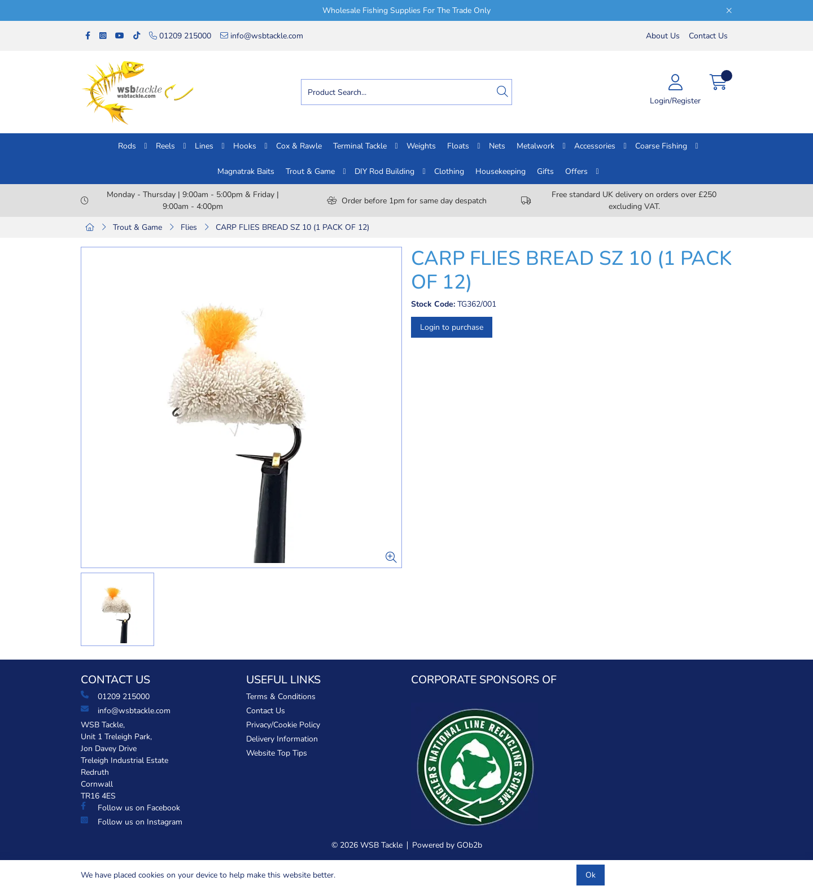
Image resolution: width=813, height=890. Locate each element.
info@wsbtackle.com (261, 35)
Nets (497, 146)
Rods (127, 146)
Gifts (545, 171)
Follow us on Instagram (131, 821)
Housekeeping (500, 171)
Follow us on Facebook (130, 807)
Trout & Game (310, 171)
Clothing (449, 171)
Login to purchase (451, 327)
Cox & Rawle (299, 146)
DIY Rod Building (384, 171)
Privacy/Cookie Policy (283, 724)
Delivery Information (282, 739)
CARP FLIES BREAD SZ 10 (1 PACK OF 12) (292, 227)
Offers (576, 171)
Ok (590, 875)
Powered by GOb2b (447, 845)
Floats (458, 146)
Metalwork (535, 146)
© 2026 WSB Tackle (367, 845)
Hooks (244, 146)
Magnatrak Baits (245, 171)
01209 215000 (180, 35)
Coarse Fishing (661, 146)
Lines (204, 146)
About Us (663, 35)
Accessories (594, 146)
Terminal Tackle (360, 146)
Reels (165, 146)
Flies (189, 227)
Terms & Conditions (281, 696)
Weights (421, 146)
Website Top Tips (276, 753)
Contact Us (708, 35)
